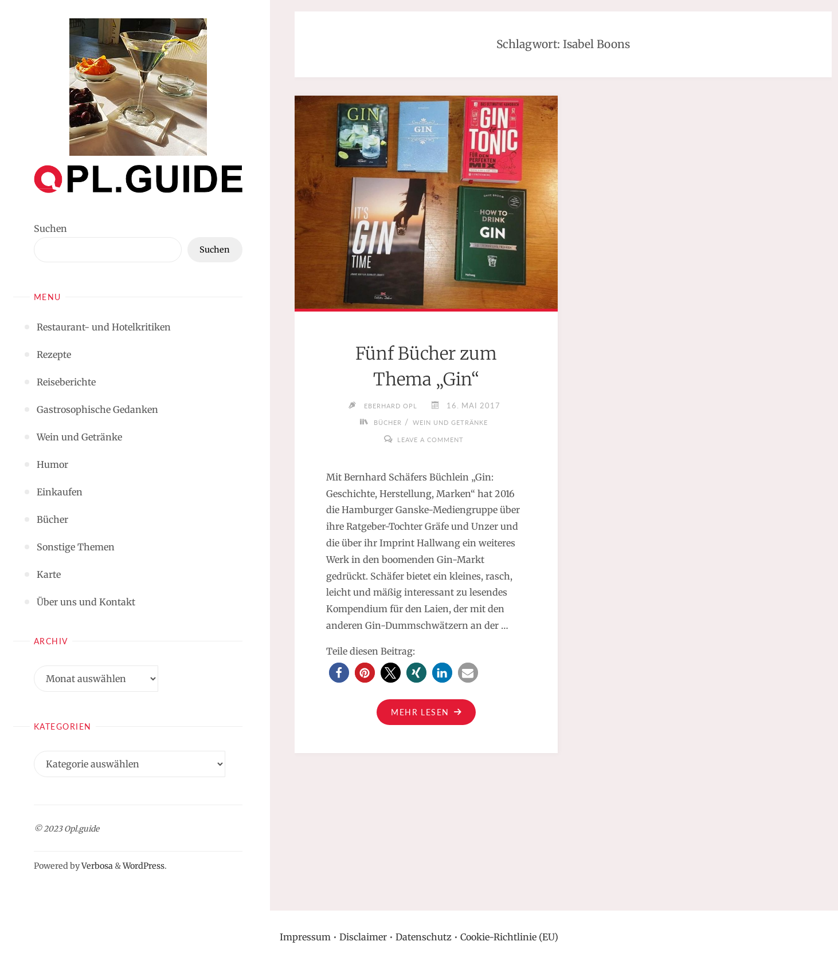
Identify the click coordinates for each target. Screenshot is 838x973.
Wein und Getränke (453, 422)
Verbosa (96, 866)
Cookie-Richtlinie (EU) (509, 937)
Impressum (305, 937)
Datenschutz (423, 937)
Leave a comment (431, 439)
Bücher (380, 422)
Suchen (50, 228)
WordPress (144, 866)
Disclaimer (363, 937)
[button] (339, 673)
